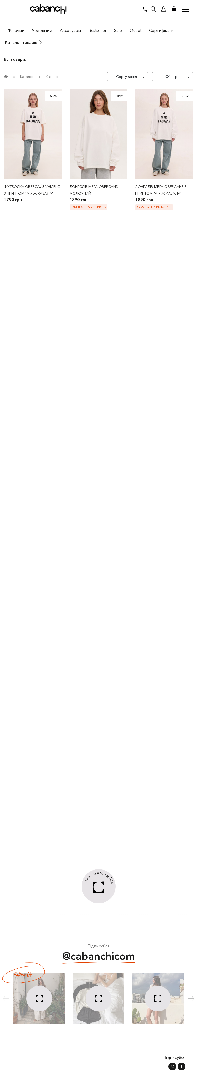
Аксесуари (70, 30)
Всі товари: (15, 59)
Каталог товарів (21, 42)
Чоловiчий (42, 30)
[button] (191, 998)
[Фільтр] (172, 76)
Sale (118, 30)
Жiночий (16, 30)
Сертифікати (161, 30)
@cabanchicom (98, 957)
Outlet (135, 30)
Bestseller (97, 30)
